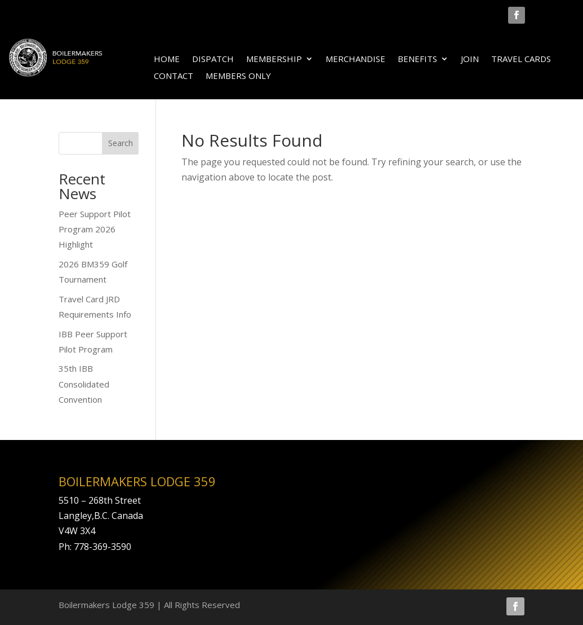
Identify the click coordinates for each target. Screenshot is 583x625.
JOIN (470, 59)
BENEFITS (417, 59)
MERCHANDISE (355, 59)
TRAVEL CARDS (521, 59)
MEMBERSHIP (274, 59)
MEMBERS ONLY (238, 76)
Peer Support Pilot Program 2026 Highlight (95, 229)
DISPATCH (213, 59)
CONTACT (173, 76)
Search (120, 143)
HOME (167, 59)
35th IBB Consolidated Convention (84, 383)
